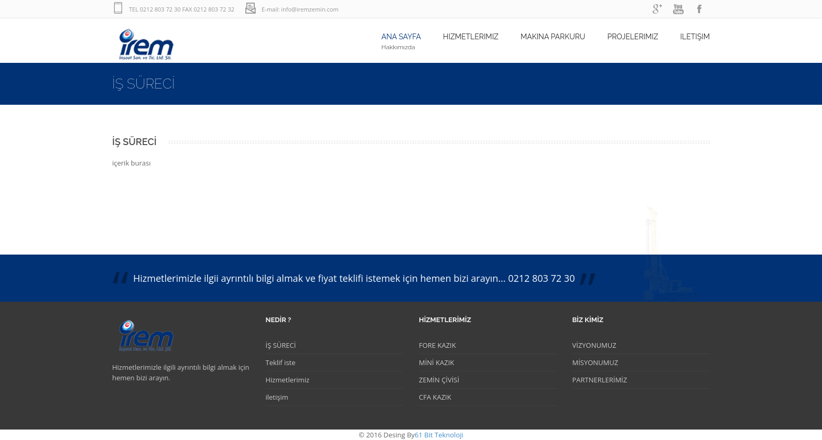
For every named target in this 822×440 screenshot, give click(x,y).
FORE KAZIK (437, 345)
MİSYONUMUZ (595, 362)
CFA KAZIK (435, 397)
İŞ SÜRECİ (281, 345)
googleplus (657, 9)
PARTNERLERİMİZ (600, 379)
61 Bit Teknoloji (439, 434)
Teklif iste (281, 362)
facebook (699, 9)
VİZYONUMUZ (594, 345)
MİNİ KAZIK (436, 362)
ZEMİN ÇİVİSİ (439, 379)
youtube (678, 9)
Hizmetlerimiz (288, 379)
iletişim (277, 397)
